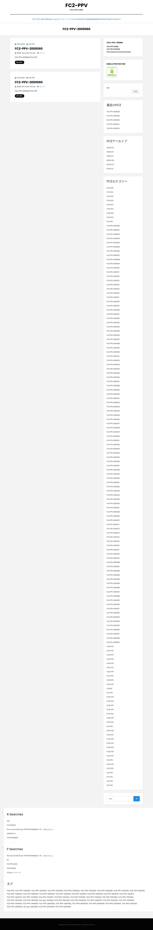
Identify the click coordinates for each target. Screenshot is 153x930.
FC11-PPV (110, 192)
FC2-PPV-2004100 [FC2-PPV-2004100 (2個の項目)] (47, 903)
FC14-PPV (110, 204)
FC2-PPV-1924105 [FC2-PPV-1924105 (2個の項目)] (30, 903)
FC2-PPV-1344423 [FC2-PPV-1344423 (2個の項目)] (72, 890)
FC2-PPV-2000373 (113, 532)
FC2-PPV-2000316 (113, 293)
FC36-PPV (110, 709)
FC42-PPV (110, 738)
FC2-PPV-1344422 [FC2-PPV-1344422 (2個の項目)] (55, 890)
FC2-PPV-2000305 (113, 246)
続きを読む (19, 61)
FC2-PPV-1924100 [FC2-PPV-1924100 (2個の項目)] (78, 900)
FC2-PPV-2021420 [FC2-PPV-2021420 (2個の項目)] (113, 903)
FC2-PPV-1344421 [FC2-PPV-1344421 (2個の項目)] (39, 890)
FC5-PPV (110, 760)
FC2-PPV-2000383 (113, 574)
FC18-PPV (110, 213)
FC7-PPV (110, 776)
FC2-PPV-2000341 (113, 398)
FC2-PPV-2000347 (113, 423)
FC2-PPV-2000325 (113, 330)
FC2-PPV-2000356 (113, 461)
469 (8, 820)
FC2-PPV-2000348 (113, 427)
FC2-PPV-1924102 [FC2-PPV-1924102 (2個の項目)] (110, 900)
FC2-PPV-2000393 (113, 616)
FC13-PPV (110, 200)
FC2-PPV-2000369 (113, 516)
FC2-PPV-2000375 (113, 541)
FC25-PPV (110, 667)
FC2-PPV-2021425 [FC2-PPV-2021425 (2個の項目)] (63, 906)
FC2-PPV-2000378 (113, 553)
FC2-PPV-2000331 (113, 356)
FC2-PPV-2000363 (113, 490)
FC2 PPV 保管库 (12, 863)
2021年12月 (110, 160)
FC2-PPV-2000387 (113, 591)
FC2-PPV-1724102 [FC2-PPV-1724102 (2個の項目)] (61, 896)
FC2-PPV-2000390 (113, 604)
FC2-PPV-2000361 (113, 124)
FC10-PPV (110, 187)
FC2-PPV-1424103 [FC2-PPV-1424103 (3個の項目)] (30, 893)
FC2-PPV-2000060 (29, 48)
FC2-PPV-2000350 (113, 436)
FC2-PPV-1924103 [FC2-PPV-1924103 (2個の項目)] (126, 900)
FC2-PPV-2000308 (113, 259)
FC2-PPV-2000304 (113, 242)
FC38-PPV (110, 717)
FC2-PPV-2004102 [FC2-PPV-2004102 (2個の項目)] (63, 903)
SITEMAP (108, 19)
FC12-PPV (110, 196)
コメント (42, 52)
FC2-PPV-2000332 (113, 360)
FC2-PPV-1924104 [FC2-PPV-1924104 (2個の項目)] (14, 903)
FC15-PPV (110, 208)
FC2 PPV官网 (11, 868)
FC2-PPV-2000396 (113, 629)
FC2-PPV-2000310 (113, 267)
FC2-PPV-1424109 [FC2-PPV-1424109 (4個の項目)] (94, 893)
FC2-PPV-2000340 (113, 393)
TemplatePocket (76, 924)
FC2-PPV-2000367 (113, 507)
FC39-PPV (110, 722)
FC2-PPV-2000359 (113, 473)
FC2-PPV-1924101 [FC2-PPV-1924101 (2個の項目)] (94, 900)
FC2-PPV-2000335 (113, 372)
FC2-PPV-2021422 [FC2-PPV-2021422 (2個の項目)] (14, 906)
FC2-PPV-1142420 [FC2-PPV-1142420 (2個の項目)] (22, 890)
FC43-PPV (110, 743)
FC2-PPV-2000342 (113, 402)
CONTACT (119, 19)
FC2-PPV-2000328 (113, 343)
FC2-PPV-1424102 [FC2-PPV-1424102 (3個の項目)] (14, 893)
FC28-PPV (110, 680)
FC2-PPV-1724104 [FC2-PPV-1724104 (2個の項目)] (93, 896)
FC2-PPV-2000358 (113, 469)
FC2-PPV (76, 5)
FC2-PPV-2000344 (113, 410)
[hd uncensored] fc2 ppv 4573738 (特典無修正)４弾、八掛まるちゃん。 (31, 829)
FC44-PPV (110, 747)
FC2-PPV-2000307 (113, 255)
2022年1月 (110, 156)
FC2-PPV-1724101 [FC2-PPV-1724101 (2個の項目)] (46, 896)
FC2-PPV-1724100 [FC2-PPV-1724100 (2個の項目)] (30, 896)
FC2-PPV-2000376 (113, 545)
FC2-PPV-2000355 (113, 457)
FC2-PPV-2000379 (113, 558)
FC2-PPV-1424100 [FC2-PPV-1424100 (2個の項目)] (121, 890)
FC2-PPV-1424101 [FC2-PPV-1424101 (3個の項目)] (137, 890)
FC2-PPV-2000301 (113, 229)
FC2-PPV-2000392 (113, 115)
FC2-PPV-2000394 (113, 621)
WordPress (92, 924)
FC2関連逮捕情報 (87, 19)
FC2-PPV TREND (112, 46)
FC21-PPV (110, 650)
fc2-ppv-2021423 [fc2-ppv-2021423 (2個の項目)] (30, 906)
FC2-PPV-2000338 (113, 385)
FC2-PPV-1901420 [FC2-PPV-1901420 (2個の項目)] (109, 896)
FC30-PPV (110, 696)
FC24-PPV (110, 663)
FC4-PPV (110, 726)
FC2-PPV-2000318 (113, 301)
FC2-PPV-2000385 (113, 583)
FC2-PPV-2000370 (113, 520)
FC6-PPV (110, 772)
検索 (108, 87)
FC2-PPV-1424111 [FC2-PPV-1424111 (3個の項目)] (126, 893)
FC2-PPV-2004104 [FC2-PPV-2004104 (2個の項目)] (96, 903)
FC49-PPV (110, 755)
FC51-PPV (110, 768)
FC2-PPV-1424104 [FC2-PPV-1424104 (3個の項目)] (46, 893)
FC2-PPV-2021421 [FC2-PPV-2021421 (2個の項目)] (129, 903)
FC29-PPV (110, 684)
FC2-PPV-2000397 (113, 633)
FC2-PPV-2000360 (113, 478)
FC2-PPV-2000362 (113, 486)
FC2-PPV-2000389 (113, 600)
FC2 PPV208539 (12, 837)
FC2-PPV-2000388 (113, 595)
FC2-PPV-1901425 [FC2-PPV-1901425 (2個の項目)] (62, 900)
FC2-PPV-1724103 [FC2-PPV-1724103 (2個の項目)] (77, 896)
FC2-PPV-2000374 (113, 537)
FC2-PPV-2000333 (113, 364)
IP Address (72, 19)
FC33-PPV (110, 701)
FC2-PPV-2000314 (113, 284)
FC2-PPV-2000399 (113, 642)
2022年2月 (110, 151)
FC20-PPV (110, 646)
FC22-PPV (110, 654)
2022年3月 (110, 147)
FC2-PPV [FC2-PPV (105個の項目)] (10, 890)
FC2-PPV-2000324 (113, 326)
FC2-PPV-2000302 (113, 234)
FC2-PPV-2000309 (113, 263)
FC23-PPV (110, 659)
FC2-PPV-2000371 (113, 524)
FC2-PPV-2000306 (113, 250)
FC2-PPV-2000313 (113, 280)
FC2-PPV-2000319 (113, 305)
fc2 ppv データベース (14, 872)
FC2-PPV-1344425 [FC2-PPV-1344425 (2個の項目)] (105, 890)
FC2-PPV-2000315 (113, 288)
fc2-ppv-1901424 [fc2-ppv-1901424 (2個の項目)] (46, 900)
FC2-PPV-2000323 (113, 322)
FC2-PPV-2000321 (113, 314)
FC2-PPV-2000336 (113, 377)
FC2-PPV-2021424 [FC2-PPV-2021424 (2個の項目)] (46, 906)
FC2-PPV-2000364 (113, 494)
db (8, 859)
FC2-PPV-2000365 (113, 499)
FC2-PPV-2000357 (113, 465)
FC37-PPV (110, 713)
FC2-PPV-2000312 (113, 276)
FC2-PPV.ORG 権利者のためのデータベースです (47, 19)
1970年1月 (110, 168)
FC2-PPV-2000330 (113, 111)
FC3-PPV (110, 692)
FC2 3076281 (11, 825)
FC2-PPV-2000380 (113, 562)
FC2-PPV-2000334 (113, 368)
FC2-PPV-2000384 (113, 579)
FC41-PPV (110, 734)
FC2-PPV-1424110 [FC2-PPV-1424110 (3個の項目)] (110, 893)
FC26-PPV (110, 671)
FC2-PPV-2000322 (113, 318)
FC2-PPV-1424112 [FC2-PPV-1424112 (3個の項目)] (14, 896)
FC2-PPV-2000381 (113, 566)
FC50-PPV (110, 764)
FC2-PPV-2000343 (113, 406)
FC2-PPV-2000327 (113, 339)
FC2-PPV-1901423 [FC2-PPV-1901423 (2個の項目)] (30, 900)
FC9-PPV (110, 785)
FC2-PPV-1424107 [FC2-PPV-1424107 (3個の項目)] (79, 893)
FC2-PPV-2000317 (113, 297)
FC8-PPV (110, 781)
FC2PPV (109, 688)
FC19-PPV (110, 217)
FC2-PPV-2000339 (113, 389)
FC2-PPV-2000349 (113, 431)
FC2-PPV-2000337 (113, 381)
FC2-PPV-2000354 (113, 452)
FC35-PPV (110, 705)
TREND (99, 19)
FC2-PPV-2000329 (113, 128)
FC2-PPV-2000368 (113, 511)
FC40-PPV (110, 730)
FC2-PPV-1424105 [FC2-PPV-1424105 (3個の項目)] (62, 893)
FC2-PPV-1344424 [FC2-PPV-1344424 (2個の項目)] (88, 890)
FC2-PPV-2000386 (113, 587)
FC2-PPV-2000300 (113, 225)
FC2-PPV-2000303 (113, 238)
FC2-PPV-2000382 (113, 570)
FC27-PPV (110, 675)
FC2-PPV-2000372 (113, 528)
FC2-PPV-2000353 (113, 448)
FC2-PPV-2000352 (113, 444)
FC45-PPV (110, 751)
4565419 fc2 (11, 833)
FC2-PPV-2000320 (113, 309)
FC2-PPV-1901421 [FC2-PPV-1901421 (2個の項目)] (126, 896)
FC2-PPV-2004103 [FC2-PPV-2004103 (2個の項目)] (80, 903)
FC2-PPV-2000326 (113, 335)
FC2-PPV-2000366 (113, 503)
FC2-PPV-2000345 (113, 414)
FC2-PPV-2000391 (113, 608)
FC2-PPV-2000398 (113, 637)
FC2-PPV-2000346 (113, 419)
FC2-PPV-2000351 (113, 440)
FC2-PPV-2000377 (113, 549)
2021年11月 (110, 164)
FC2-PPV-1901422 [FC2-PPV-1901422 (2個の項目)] (14, 900)
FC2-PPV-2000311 (113, 271)
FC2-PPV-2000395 (113, 119)
